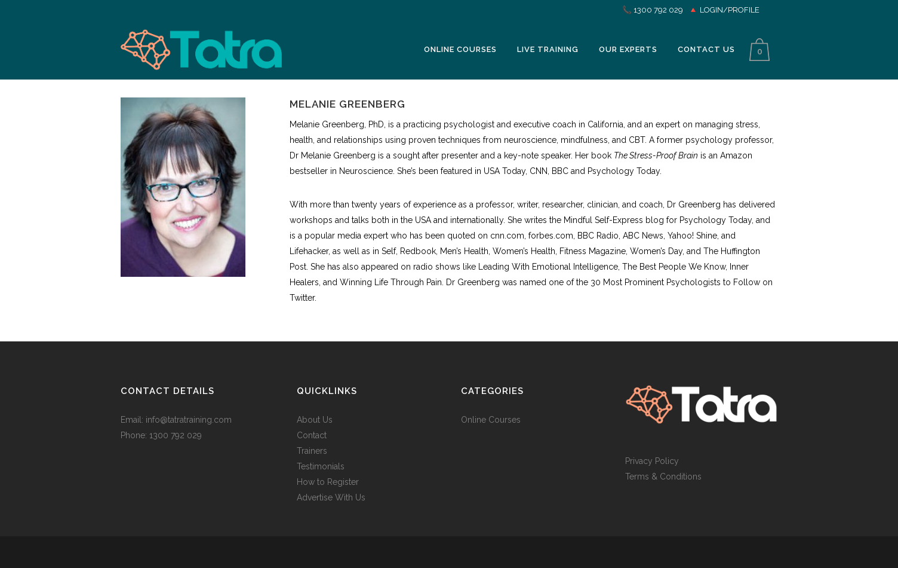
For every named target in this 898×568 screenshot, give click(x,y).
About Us (315, 420)
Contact (312, 435)
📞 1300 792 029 (652, 9)
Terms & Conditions (663, 476)
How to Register (328, 482)
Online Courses (491, 420)
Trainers (312, 451)
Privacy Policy (652, 461)
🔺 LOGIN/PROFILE (723, 9)
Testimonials (321, 466)
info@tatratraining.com (189, 420)
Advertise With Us (331, 497)
